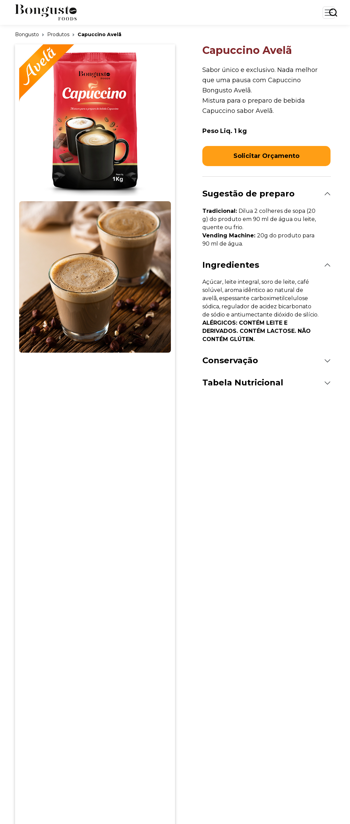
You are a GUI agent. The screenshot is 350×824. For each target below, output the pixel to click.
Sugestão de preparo (248, 193)
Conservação (230, 360)
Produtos (58, 34)
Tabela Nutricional (242, 382)
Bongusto (27, 34)
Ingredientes (230, 265)
